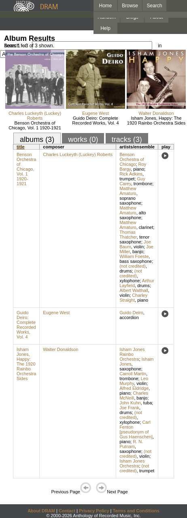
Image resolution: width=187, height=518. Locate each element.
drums (125, 271)
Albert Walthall (133, 290)
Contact (67, 510)
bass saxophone (135, 261)
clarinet (146, 227)
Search (154, 5)
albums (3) (37, 139)
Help (105, 28)
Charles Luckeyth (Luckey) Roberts (34, 116)
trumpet (126, 178)
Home (105, 5)
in (160, 46)
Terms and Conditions (136, 510)
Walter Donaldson (156, 113)
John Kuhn (130, 402)
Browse (130, 5)
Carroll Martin (132, 373)
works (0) (83, 139)
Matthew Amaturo (127, 191)
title (21, 146)
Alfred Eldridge (134, 388)
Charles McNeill (133, 395)
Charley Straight (133, 297)
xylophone (129, 280)
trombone (143, 183)
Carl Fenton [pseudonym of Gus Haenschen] (136, 429)
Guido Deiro (131, 312)
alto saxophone (132, 215)
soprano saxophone (130, 200)
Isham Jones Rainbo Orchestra (131, 354)
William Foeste (134, 256)
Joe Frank (129, 407)
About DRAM (41, 510)
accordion (129, 317)
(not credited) (132, 266)
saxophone (130, 368)
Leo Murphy (133, 381)
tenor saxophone (134, 239)
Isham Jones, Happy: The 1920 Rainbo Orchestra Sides (156, 120)
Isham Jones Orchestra (131, 463)
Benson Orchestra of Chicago (131, 159)
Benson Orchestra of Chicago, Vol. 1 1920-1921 (34, 125)
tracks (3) (127, 139)
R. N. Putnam (131, 444)
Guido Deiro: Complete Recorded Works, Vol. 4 (95, 120)
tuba (147, 402)
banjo (137, 251)
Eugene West (95, 113)
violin (139, 246)
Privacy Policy (94, 510)
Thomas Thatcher (128, 234)
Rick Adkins (130, 173)
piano (138, 169)
